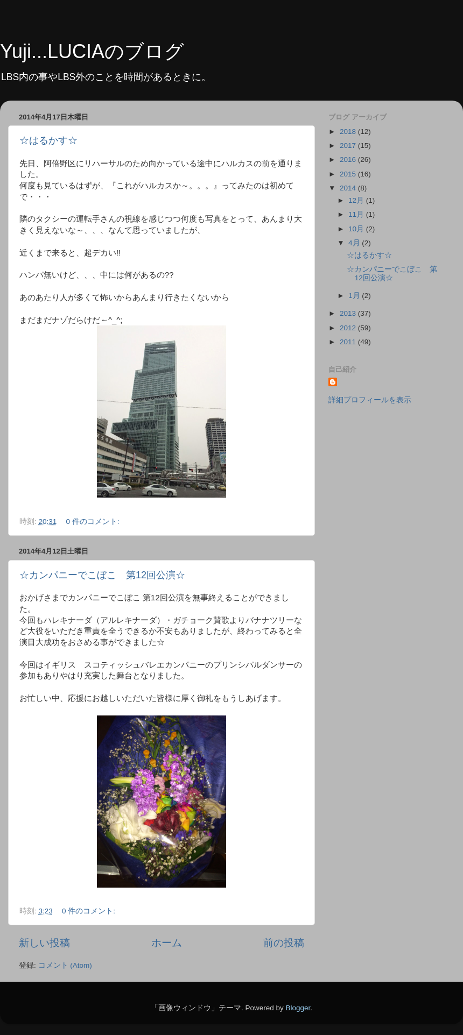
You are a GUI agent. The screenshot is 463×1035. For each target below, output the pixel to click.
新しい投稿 (44, 942)
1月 (355, 296)
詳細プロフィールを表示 (369, 400)
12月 (357, 200)
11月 (357, 214)
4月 (355, 243)
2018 (349, 131)
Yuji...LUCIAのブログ (92, 51)
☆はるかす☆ (48, 140)
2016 (349, 159)
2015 (349, 174)
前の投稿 (283, 942)
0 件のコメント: (94, 522)
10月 (357, 229)
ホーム (166, 942)
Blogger (297, 1008)
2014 (349, 188)
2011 (349, 342)
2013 (349, 313)
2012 (349, 328)
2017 (349, 145)
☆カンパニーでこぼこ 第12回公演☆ (102, 575)
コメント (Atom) (65, 965)
